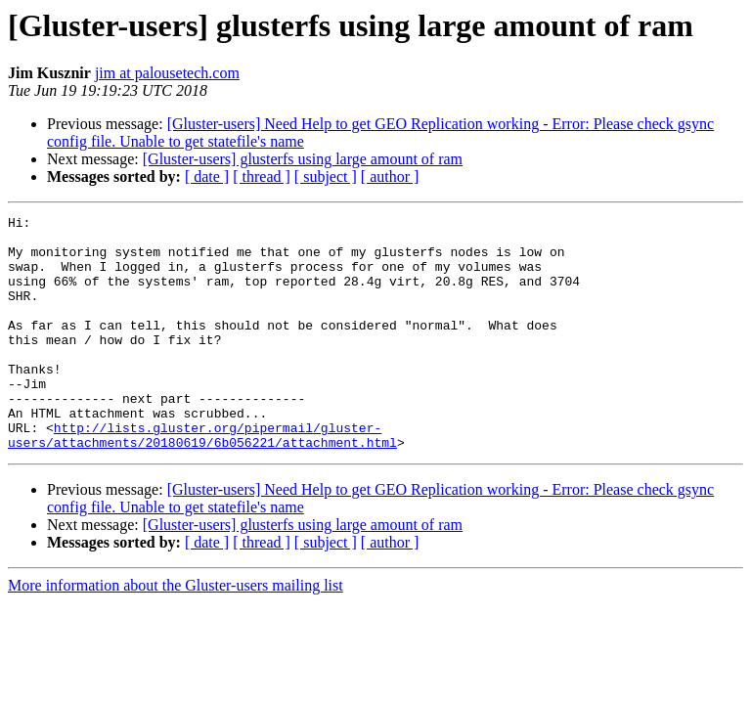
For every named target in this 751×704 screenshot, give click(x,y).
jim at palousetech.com (167, 73)
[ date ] (207, 176)
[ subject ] (325, 176)
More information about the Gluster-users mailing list (175, 632)
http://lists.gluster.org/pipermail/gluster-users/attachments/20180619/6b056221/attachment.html (202, 480)
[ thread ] (261, 176)
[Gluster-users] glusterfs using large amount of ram (303, 159)
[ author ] (390, 176)
